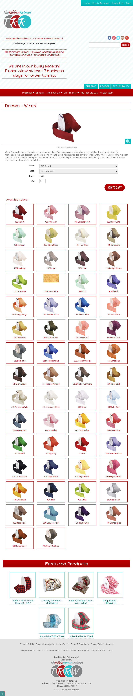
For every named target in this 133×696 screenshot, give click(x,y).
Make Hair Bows (69, 650)
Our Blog (91, 86)
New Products (53, 650)
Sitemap (109, 644)
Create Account (100, 2)
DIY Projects (83, 650)
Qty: (33, 180)
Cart (128, 2)
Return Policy (121, 86)
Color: (32, 165)
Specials (40, 92)
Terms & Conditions (80, 644)
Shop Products (28, 650)
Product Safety (27, 644)
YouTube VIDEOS (89, 92)
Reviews (104, 86)
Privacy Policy (97, 644)
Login (87, 2)
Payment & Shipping (45, 644)
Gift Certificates (98, 650)
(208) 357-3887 (70, 686)
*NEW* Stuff (106, 92)
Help (110, 650)
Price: (32, 176)
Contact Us (117, 2)
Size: (32, 170)
